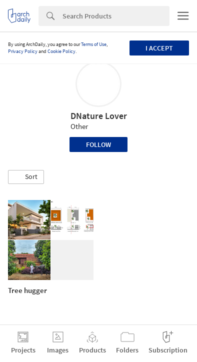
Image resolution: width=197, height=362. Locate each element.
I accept (159, 48)
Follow (98, 144)
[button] (26, 177)
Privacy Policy (23, 51)
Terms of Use (93, 44)
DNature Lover (98, 116)
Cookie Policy (62, 51)
